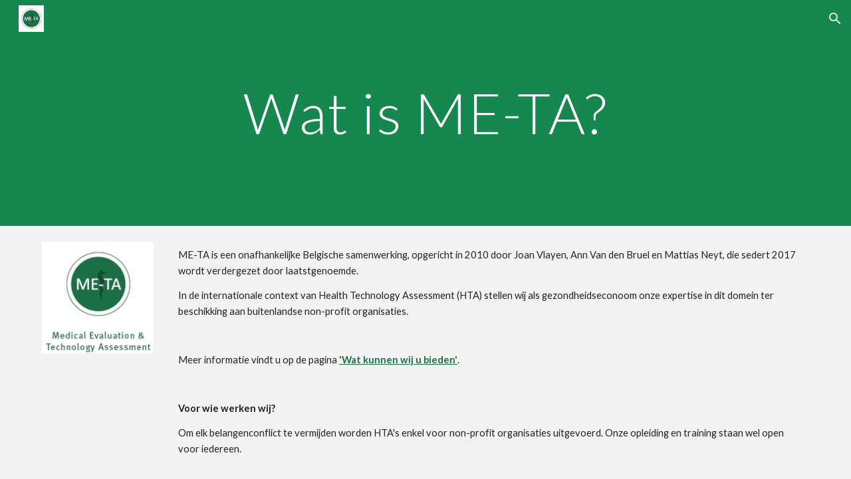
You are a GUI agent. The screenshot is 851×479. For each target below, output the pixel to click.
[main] (425, 112)
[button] (835, 19)
